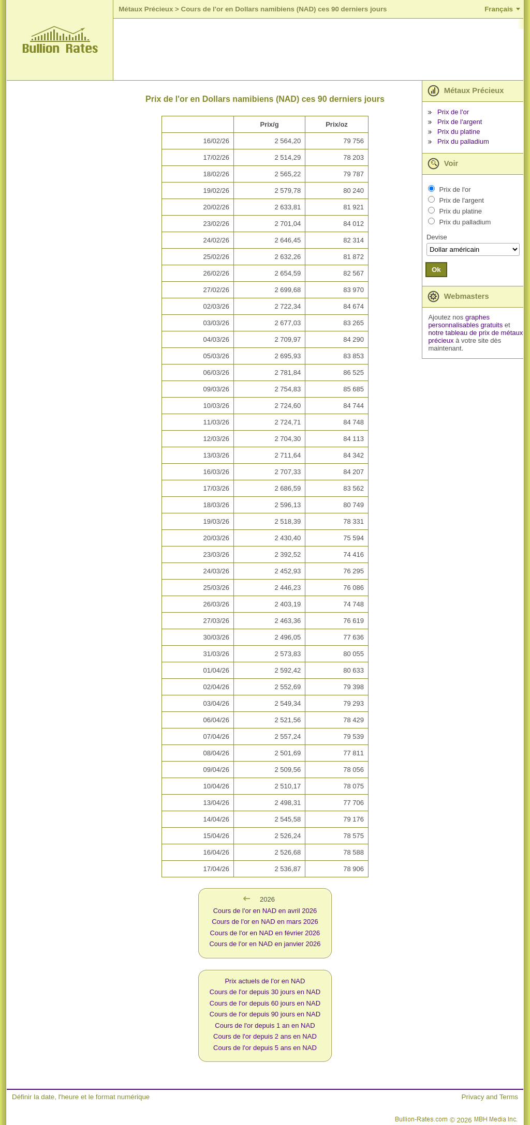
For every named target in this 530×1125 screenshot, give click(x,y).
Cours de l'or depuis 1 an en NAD (265, 1025)
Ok (436, 269)
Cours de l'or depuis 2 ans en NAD (265, 1036)
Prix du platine (458, 131)
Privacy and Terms (490, 1097)
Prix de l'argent (459, 122)
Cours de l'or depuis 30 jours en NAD (265, 992)
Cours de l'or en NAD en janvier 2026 (264, 944)
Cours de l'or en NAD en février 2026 (265, 933)
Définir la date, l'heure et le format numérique (81, 1097)
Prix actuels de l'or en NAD (265, 981)
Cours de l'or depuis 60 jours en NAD (265, 1003)
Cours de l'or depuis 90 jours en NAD (265, 1014)
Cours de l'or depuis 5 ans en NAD (265, 1048)
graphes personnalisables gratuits (465, 321)
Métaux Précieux (146, 9)
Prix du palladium (463, 141)
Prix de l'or (453, 112)
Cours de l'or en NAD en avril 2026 (265, 911)
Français (498, 9)
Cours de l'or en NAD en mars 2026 (265, 921)
